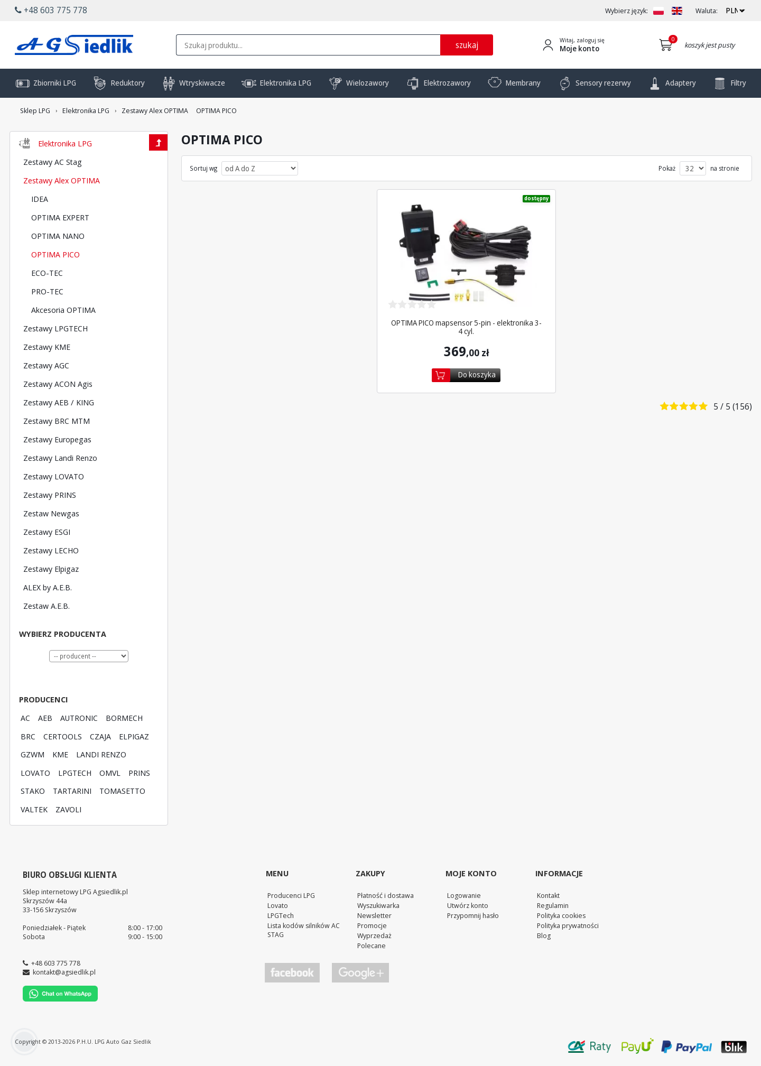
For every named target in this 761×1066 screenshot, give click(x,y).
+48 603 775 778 (55, 963)
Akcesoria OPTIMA (63, 309)
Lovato (277, 905)
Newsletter (374, 915)
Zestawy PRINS (49, 494)
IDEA (39, 198)
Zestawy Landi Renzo (60, 457)
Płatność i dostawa (385, 895)
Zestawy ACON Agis (57, 383)
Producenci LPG (291, 895)
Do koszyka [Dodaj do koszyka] (477, 374)
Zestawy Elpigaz (51, 568)
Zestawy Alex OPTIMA (61, 180)
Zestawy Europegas (57, 439)
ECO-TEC (47, 272)
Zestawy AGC (46, 365)
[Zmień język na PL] (658, 10)
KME (60, 754)
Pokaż (666, 168)
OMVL (109, 772)
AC (25, 717)
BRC (28, 736)
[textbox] (308, 44)
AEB (45, 717)
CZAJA (100, 736)
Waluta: (706, 10)
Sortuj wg (203, 168)
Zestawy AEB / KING (58, 402)
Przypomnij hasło (473, 915)
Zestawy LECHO (51, 550)
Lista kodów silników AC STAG (303, 930)
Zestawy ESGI (46, 531)
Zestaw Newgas (51, 513)
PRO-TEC (47, 291)
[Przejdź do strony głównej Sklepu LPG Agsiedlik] (74, 45)
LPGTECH (74, 772)
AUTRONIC (79, 717)
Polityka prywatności (568, 925)
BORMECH (124, 717)
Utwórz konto (467, 905)
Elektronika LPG (65, 143)
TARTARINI (72, 790)
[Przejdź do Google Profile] (360, 972)
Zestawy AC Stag (52, 161)
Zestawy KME (46, 346)
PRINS (139, 772)
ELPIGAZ (134, 736)
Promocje (372, 925)
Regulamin (553, 905)
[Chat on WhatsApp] (60, 999)
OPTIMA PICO (55, 254)
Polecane (371, 945)
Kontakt (548, 895)
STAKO (33, 790)
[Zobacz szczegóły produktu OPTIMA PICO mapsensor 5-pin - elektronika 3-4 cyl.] (466, 254)
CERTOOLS (62, 736)
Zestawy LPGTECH (55, 328)
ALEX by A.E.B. (47, 587)
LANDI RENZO (101, 754)
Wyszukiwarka (378, 905)
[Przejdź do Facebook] (292, 972)
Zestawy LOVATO (53, 476)
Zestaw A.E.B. (46, 605)
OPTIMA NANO (58, 235)
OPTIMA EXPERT (60, 217)
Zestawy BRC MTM (56, 420)
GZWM (32, 754)
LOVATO (35, 772)
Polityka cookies (561, 915)
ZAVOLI (68, 809)
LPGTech (280, 915)
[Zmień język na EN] (677, 10)
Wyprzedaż (374, 935)
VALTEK (34, 809)
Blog (544, 935)
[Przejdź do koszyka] (668, 45)
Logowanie (464, 895)
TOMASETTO (122, 790)
